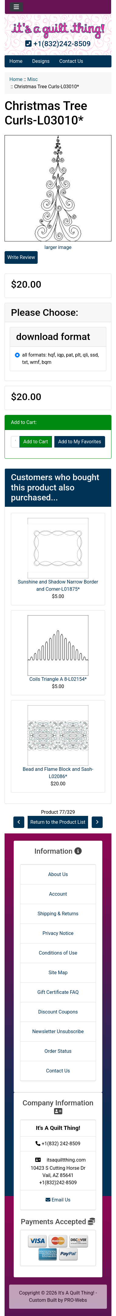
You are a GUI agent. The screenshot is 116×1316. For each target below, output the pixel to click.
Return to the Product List (57, 822)
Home (15, 61)
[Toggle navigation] (16, 6)
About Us (58, 874)
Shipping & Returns (58, 914)
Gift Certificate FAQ (58, 992)
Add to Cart (35, 442)
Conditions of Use (58, 953)
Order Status (58, 1051)
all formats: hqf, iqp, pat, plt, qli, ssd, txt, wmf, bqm (60, 358)
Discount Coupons (58, 1012)
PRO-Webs (75, 1300)
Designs (40, 61)
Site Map (58, 972)
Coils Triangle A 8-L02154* (58, 679)
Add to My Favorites (79, 442)
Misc (32, 79)
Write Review (21, 257)
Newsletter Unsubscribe (58, 1031)
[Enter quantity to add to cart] (15, 442)
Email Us (58, 1200)
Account (58, 894)
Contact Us (71, 61)
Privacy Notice (58, 933)
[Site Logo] (58, 31)
